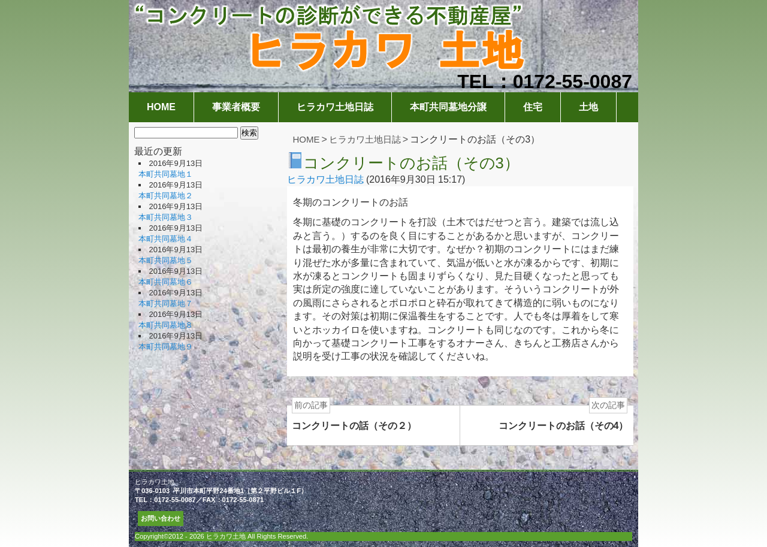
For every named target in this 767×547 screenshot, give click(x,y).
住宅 (532, 107)
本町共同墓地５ (165, 260)
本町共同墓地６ (165, 281)
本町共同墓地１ (165, 174)
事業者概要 (236, 107)
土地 (588, 107)
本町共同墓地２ (165, 195)
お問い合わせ (160, 518)
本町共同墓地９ (165, 346)
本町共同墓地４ (165, 238)
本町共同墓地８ (165, 325)
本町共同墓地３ (165, 217)
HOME (161, 107)
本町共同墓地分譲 (448, 107)
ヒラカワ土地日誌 (335, 107)
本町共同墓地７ (165, 303)
